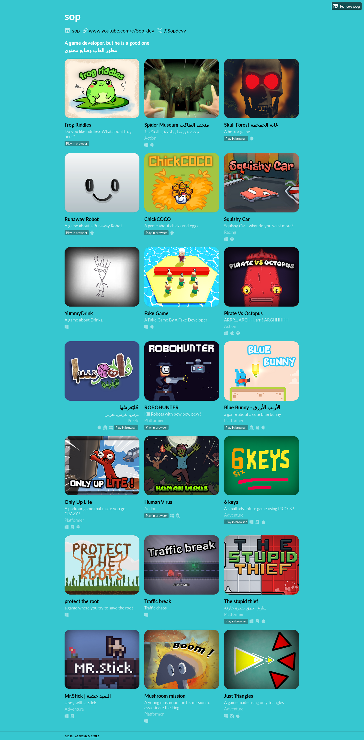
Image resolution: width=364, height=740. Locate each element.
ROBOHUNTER (161, 407)
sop (76, 30)
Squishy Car (237, 219)
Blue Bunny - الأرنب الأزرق (252, 407)
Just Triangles (238, 696)
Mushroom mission (164, 696)
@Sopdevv (174, 30)
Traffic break (157, 601)
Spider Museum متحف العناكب (176, 125)
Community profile (87, 736)
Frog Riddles (78, 125)
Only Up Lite (78, 502)
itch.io (69, 736)
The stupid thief (241, 601)
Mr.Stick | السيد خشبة (88, 696)
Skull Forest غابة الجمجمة (251, 125)
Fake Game (156, 313)
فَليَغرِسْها (128, 407)
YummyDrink (79, 313)
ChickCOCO (157, 219)
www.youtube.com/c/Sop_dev (121, 30)
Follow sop (346, 6)
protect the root (82, 601)
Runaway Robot (82, 219)
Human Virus (158, 502)
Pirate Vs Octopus (243, 313)
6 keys (231, 502)
